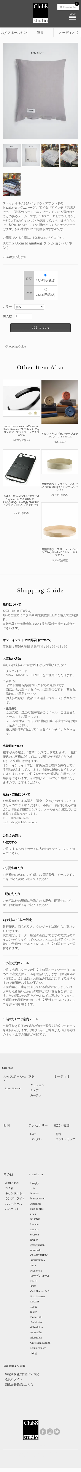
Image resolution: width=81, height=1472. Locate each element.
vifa (32, 1188)
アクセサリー (38, 1125)
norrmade (35, 1250)
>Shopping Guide (15, 346)
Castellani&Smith (40, 1342)
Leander (35, 1224)
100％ (33, 1306)
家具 (40, 32)
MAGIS (34, 1301)
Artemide (35, 1203)
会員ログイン (13, 1379)
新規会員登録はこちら (19, 1384)
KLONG (35, 1219)
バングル (35, 1139)
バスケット (12, 1208)
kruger (34, 1239)
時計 (33, 1134)
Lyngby (34, 1183)
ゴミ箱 (9, 1188)
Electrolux (36, 1337)
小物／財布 (12, 1183)
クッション (37, 1085)
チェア (34, 1090)
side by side (36, 1208)
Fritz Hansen (37, 1296)
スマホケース (13, 1203)
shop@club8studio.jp (24, 822)
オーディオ (67, 32)
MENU (34, 1229)
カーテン (35, 1095)
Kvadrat (34, 1193)
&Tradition (36, 1327)
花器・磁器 (62, 1125)
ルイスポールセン (14, 32)
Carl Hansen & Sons (41, 1291)
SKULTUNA (37, 1260)
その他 (8, 1174)
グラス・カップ (65, 1139)
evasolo (34, 1234)
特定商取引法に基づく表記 (22, 1374)
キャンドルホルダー (16, 1193)
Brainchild (36, 1317)
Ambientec (36, 1322)
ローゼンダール (40, 1275)
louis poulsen (37, 1198)
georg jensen (37, 1244)
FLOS (33, 1280)
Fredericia (36, 1270)
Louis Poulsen (13, 1088)
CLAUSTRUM (39, 1255)
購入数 (9, 316)
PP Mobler (36, 1332)
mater (33, 1311)
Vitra (33, 1265)
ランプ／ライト (15, 1198)
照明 (6, 1125)
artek (33, 1214)
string (33, 1353)
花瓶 (58, 1134)
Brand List (36, 1174)
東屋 (33, 1286)
